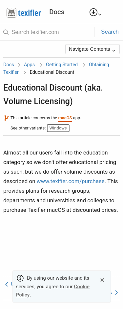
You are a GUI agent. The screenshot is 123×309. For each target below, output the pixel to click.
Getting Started (62, 65)
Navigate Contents (92, 49)
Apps (29, 65)
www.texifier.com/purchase (71, 181)
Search (110, 32)
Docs (8, 65)
